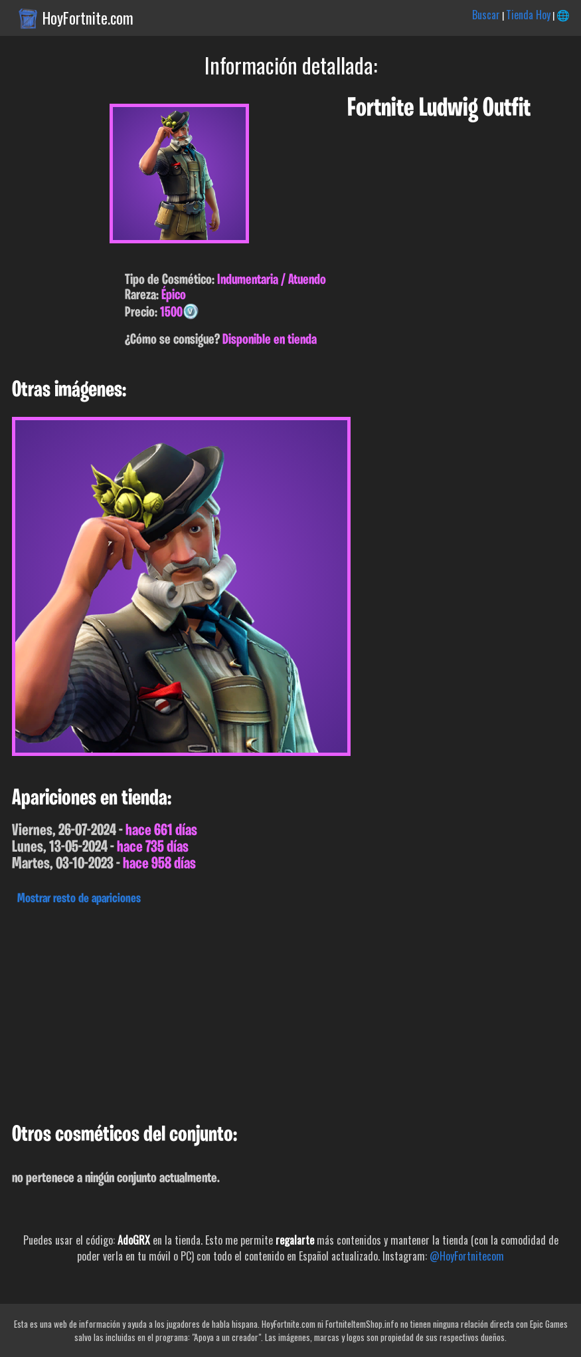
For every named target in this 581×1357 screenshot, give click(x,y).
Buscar (486, 15)
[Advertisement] (290, 1011)
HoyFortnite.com (87, 18)
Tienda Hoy (528, 15)
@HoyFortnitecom (467, 1256)
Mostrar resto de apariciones (79, 899)
